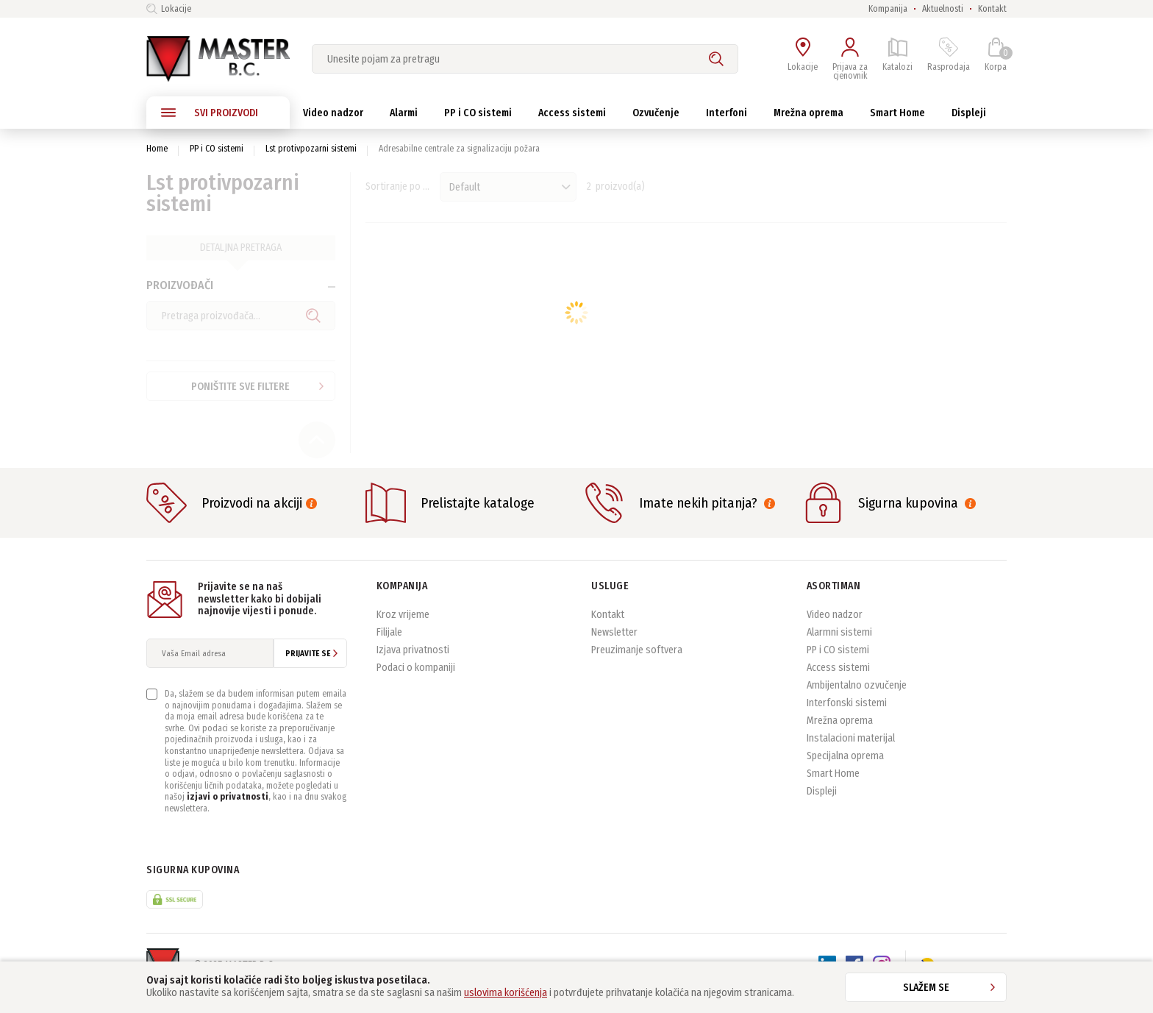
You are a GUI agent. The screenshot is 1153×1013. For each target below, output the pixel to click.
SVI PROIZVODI (209, 112)
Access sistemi (838, 683)
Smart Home (833, 789)
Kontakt (992, 9)
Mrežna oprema (840, 736)
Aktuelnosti (942, 9)
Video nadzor (835, 630)
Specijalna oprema (845, 771)
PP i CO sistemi (216, 148)
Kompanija (887, 9)
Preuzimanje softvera (636, 665)
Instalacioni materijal (851, 753)
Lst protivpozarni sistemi (311, 148)
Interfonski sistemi (847, 718)
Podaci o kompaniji (415, 683)
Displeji (822, 806)
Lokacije (168, 9)
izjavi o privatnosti (227, 813)
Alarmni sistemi (839, 647)
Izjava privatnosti (412, 665)
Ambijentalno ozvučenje (857, 700)
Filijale (389, 647)
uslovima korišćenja (505, 993)
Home (157, 148)
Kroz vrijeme (402, 630)
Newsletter (614, 647)
